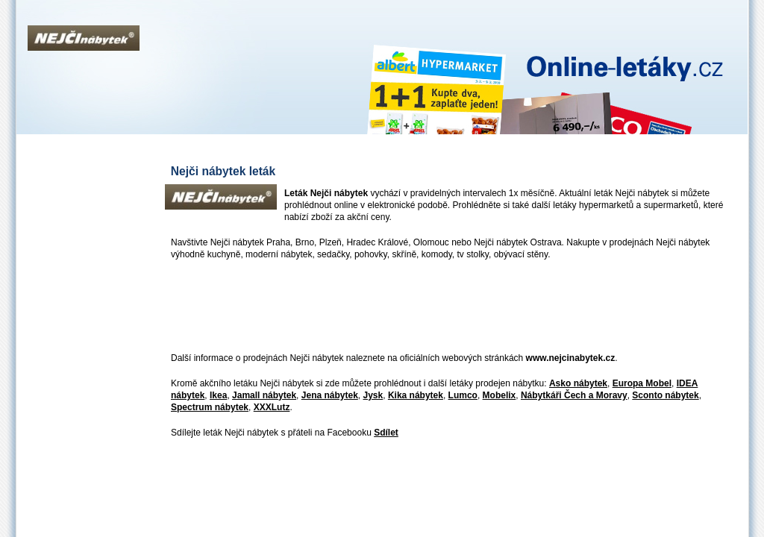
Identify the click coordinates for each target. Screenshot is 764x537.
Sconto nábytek (665, 395)
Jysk (373, 395)
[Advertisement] (436, 307)
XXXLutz (272, 407)
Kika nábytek (415, 395)
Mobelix (499, 395)
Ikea (218, 395)
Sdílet (386, 432)
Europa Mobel (642, 383)
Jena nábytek (329, 395)
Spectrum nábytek (209, 407)
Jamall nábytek (264, 395)
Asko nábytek (578, 383)
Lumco (463, 395)
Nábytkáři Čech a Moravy (574, 395)
